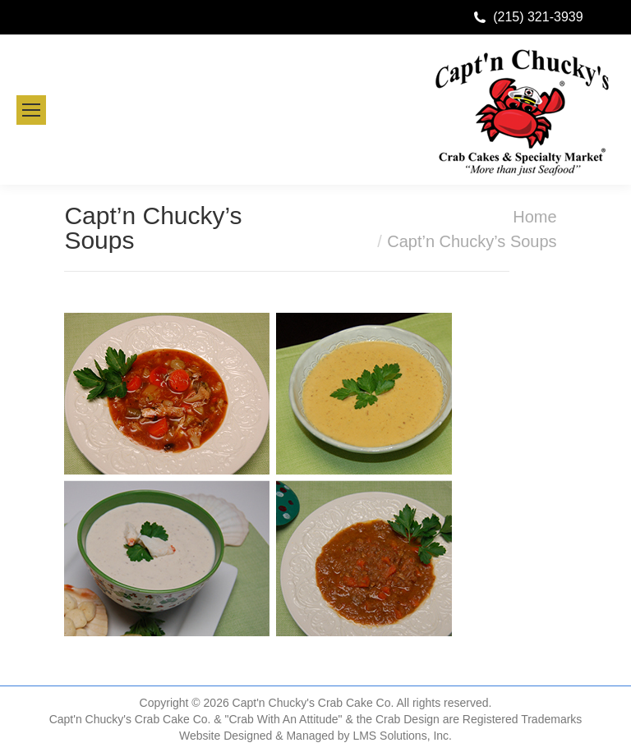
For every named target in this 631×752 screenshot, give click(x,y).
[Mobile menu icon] (31, 110)
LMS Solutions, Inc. (402, 735)
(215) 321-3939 (538, 17)
